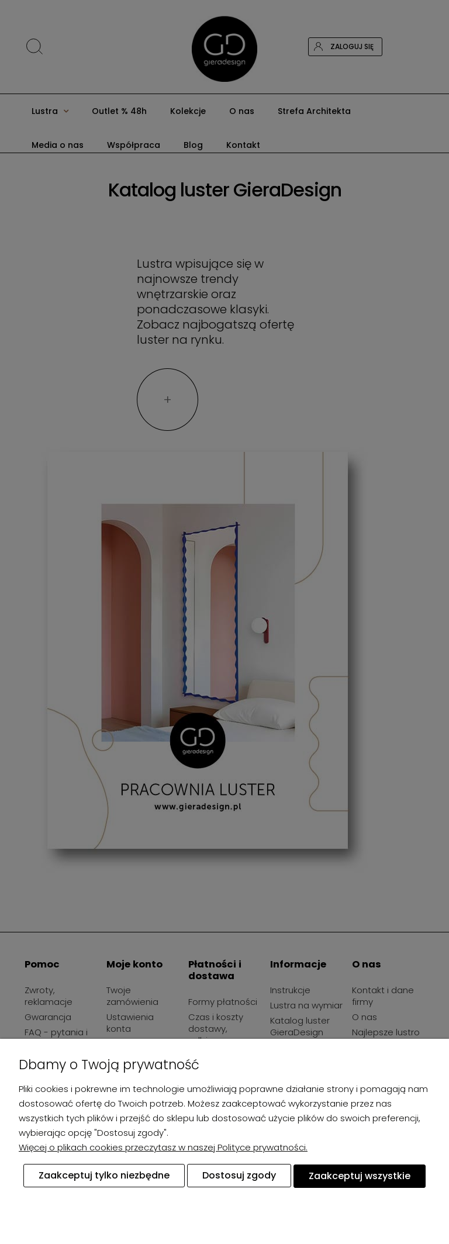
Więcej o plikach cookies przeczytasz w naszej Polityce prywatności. (163, 1148)
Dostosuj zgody (239, 1176)
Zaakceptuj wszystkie (359, 1176)
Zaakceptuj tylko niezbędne (104, 1176)
